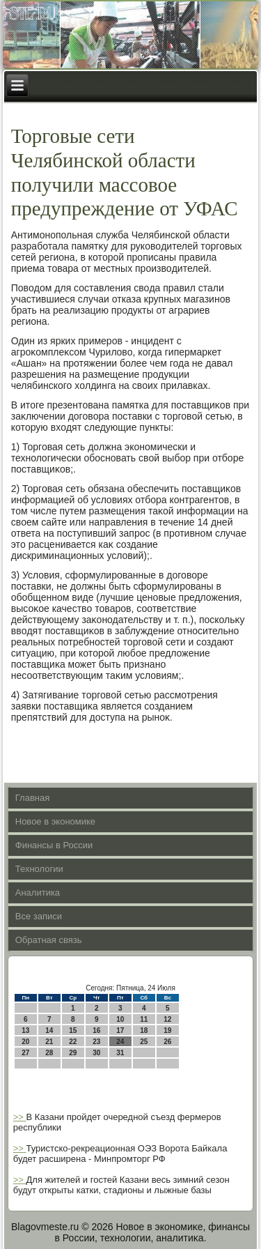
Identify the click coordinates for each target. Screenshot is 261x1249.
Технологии (39, 869)
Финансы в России (54, 845)
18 (144, 1030)
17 (120, 1030)
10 (120, 1019)
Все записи (38, 916)
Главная (32, 797)
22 (73, 1041)
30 (96, 1053)
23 (96, 1041)
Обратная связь (48, 940)
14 (49, 1030)
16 (96, 1030)
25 (144, 1041)
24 (120, 1041)
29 (73, 1053)
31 (120, 1053)
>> (19, 1117)
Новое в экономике (55, 821)
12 (167, 1019)
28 (49, 1053)
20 (25, 1041)
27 (25, 1053)
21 (49, 1041)
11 (144, 1019)
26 (167, 1041)
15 (73, 1030)
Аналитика (37, 892)
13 (25, 1030)
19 (167, 1030)
